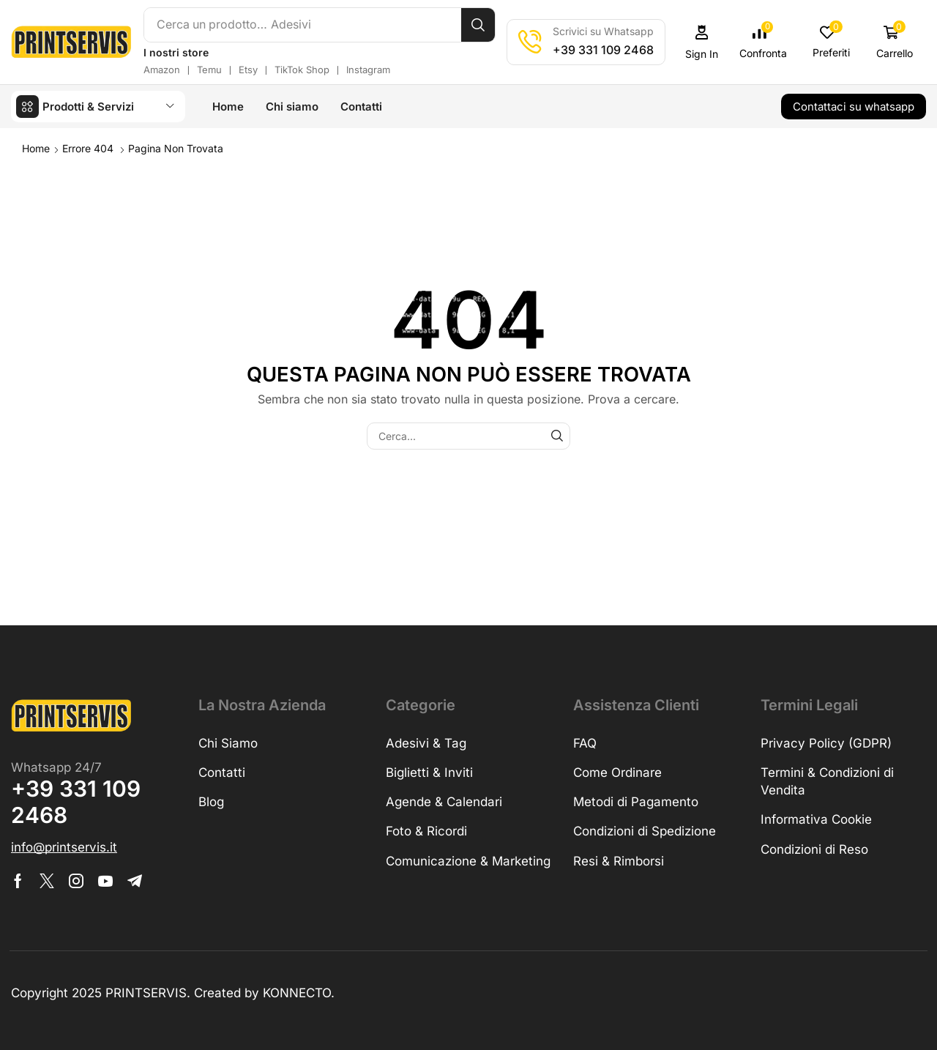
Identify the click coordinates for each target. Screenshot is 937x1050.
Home (36, 147)
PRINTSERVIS (146, 992)
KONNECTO (297, 992)
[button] (703, 42)
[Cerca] (480, 25)
